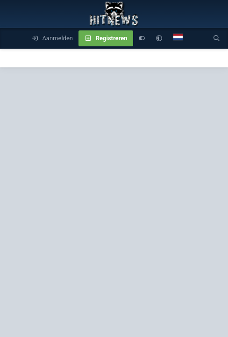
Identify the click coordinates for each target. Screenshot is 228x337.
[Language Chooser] (178, 38)
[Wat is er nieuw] (197, 38)
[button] (159, 38)
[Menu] (12, 38)
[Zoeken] (216, 38)
